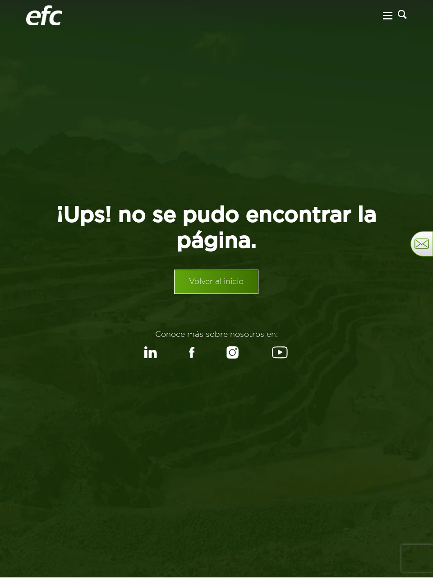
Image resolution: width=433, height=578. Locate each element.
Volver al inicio (216, 282)
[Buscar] (402, 14)
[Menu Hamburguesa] (387, 15)
